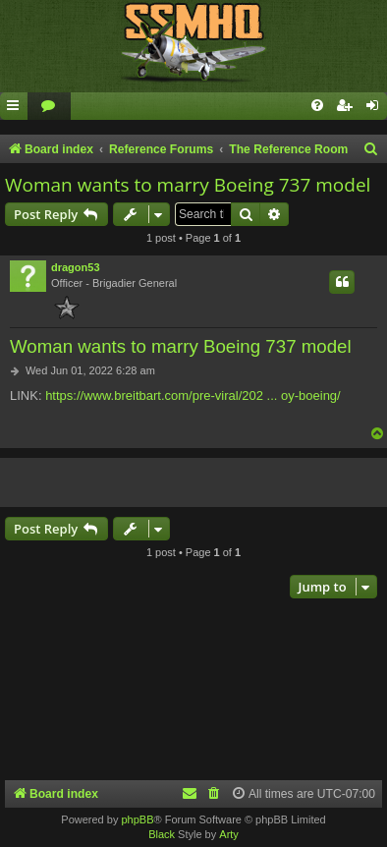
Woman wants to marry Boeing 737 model (187, 185)
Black (161, 834)
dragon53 (75, 267)
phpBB (137, 819)
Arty (229, 834)
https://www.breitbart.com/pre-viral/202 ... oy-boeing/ (193, 395)
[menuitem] (49, 106)
